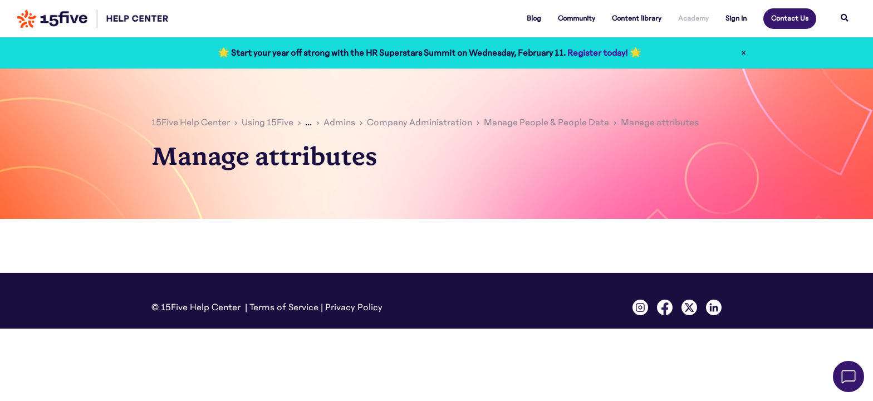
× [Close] (743, 53)
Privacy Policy (353, 307)
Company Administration (419, 122)
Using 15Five (267, 122)
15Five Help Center (190, 122)
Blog (534, 18)
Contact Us (789, 18)
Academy (693, 18)
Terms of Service (283, 307)
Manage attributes (660, 122)
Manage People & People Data (546, 122)
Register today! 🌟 (604, 53)
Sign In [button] (736, 18)
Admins (339, 122)
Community (576, 18)
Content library (636, 18)
